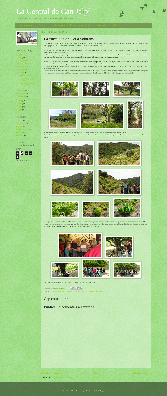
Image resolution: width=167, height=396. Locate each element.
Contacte (44, 25)
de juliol (22, 69)
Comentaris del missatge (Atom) (61, 377)
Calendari (102, 25)
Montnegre (92, 291)
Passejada (99, 291)
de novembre (24, 63)
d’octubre (23, 66)
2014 (20, 101)
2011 (20, 110)
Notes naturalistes (80, 25)
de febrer (23, 96)
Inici (96, 373)
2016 (20, 54)
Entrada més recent (50, 373)
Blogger (102, 391)
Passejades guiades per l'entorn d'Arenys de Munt (27, 84)
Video (116, 25)
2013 (20, 104)
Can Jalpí (19, 126)
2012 (20, 107)
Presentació (26, 25)
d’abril (22, 90)
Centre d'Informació (67, 291)
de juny (22, 72)
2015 (20, 58)
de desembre (24, 60)
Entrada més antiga (142, 373)
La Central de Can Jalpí (53, 11)
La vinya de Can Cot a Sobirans (27, 79)
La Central (84, 291)
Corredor (77, 291)
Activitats (59, 25)
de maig (23, 75)
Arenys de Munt (56, 291)
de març (23, 93)
